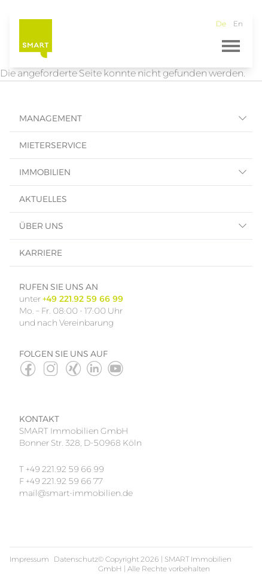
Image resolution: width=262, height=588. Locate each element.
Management (50, 118)
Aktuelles (43, 199)
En (238, 23)
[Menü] (231, 46)
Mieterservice (53, 145)
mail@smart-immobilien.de (77, 493)
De (221, 23)
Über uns (41, 225)
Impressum (29, 559)
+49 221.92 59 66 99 (65, 469)
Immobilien (45, 172)
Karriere (40, 252)
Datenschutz (76, 559)
